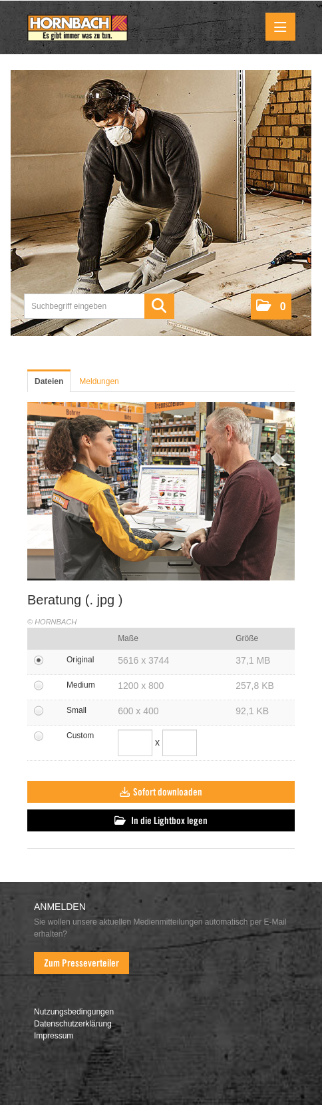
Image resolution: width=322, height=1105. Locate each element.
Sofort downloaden (161, 792)
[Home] (77, 28)
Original (80, 659)
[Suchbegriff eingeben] (99, 306)
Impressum (53, 1035)
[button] (271, 307)
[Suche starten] (159, 306)
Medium (81, 685)
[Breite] (135, 743)
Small (76, 710)
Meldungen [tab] (98, 381)
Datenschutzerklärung (73, 1023)
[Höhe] (179, 743)
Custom (80, 735)
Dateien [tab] (49, 381)
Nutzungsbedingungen (74, 1011)
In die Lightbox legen (161, 821)
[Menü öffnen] (280, 27)
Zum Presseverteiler (81, 963)
